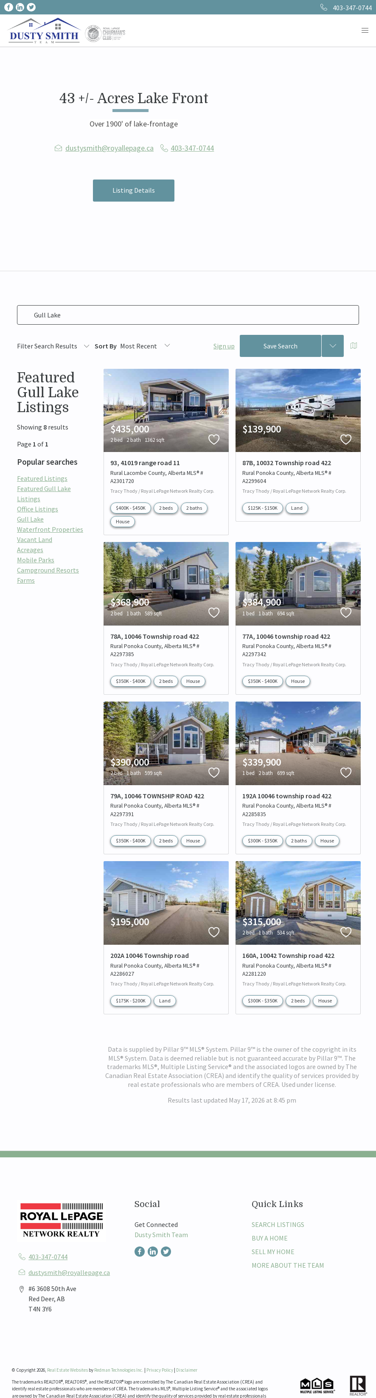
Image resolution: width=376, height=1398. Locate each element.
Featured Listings (42, 478)
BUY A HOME (270, 1238)
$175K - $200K (131, 1000)
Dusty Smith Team (161, 1234)
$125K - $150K (263, 508)
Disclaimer (186, 1370)
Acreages (30, 549)
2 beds (166, 508)
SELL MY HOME (273, 1251)
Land (297, 508)
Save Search (280, 346)
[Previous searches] (333, 346)
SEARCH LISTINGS (278, 1224)
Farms (26, 580)
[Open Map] (354, 345)
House (122, 521)
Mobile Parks (35, 560)
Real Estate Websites (68, 1370)
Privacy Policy (159, 1370)
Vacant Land (34, 539)
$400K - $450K (131, 508)
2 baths (194, 508)
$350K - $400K (131, 681)
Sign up (224, 346)
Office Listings (37, 509)
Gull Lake (30, 519)
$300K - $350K (263, 840)
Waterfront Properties (50, 529)
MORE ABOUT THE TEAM (288, 1265)
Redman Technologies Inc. (119, 1370)
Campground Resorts (48, 570)
